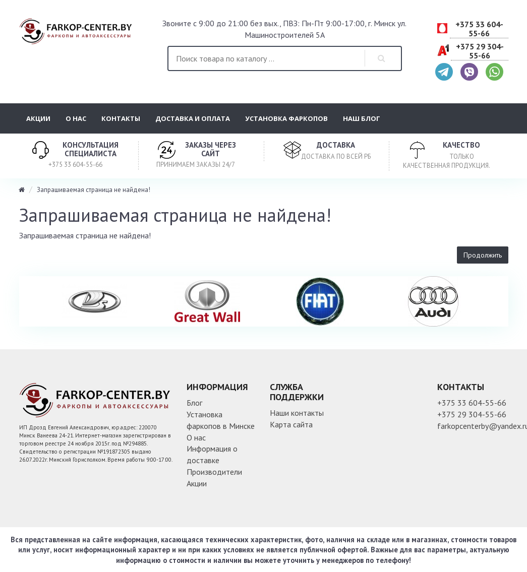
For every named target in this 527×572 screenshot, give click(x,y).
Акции (38, 118)
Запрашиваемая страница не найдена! (93, 189)
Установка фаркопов (286, 118)
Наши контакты (297, 413)
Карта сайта (291, 424)
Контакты (120, 118)
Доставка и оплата (192, 118)
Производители (214, 472)
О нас (76, 118)
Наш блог (361, 118)
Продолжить (482, 255)
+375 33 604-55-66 (479, 29)
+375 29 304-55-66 (480, 51)
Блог (194, 403)
